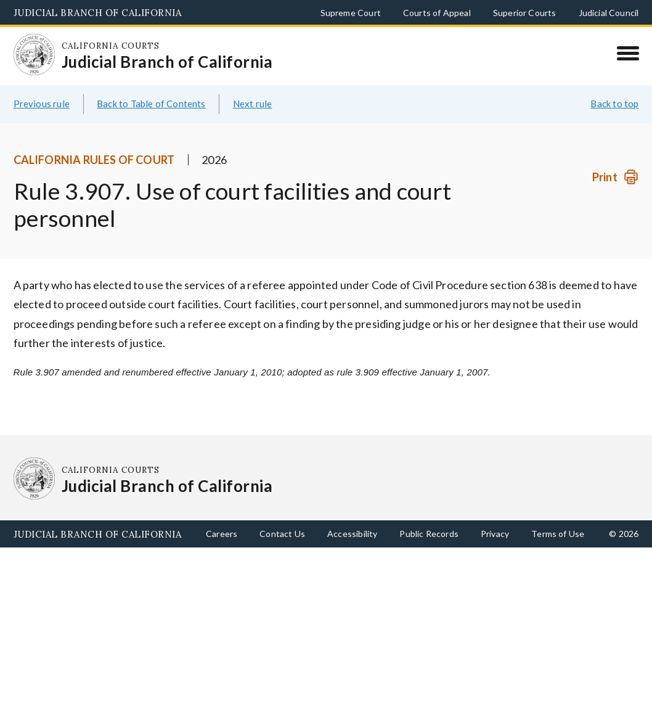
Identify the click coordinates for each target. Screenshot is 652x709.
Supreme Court (350, 12)
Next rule (252, 103)
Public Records (428, 533)
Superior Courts (524, 12)
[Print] (615, 177)
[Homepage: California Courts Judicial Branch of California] (34, 55)
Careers (221, 533)
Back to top (614, 103)
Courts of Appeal (437, 12)
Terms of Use (557, 533)
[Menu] (627, 53)
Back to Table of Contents (151, 103)
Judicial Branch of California (98, 12)
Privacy (495, 533)
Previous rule (42, 103)
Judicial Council (609, 12)
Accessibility (352, 533)
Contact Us (282, 533)
